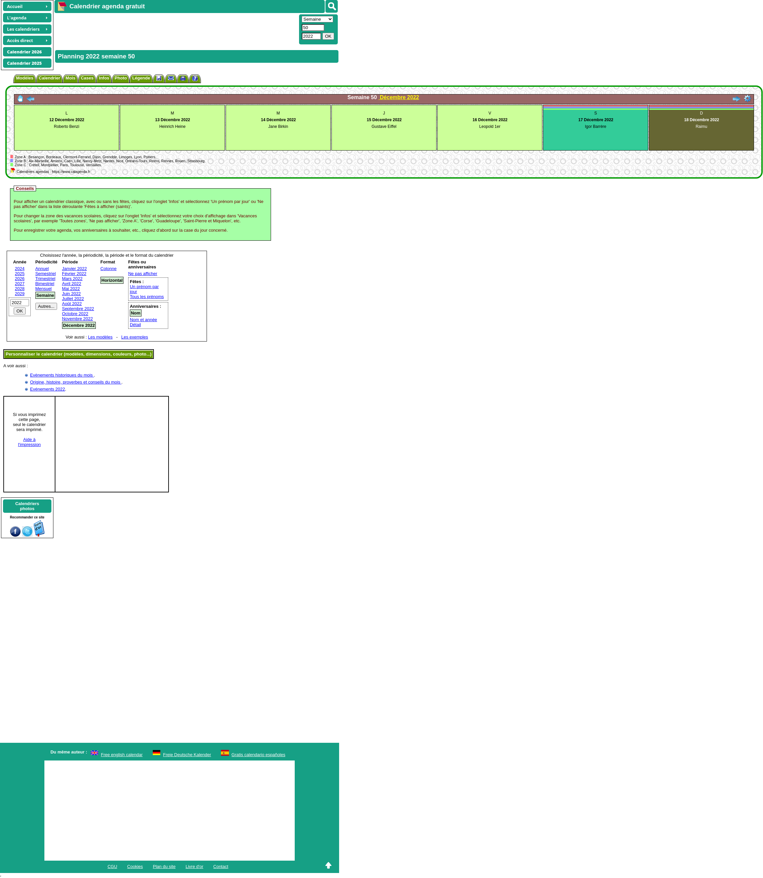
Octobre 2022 (75, 313)
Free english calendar (122, 754)
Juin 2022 (71, 293)
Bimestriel (44, 283)
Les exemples (134, 337)
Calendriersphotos (27, 506)
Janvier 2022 (74, 268)
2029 (20, 293)
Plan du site (164, 866)
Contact (220, 866)
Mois (70, 77)
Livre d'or (194, 866)
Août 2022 (72, 303)
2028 (20, 288)
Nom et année (143, 319)
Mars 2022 (72, 278)
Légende (141, 77)
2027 (20, 283)
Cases (87, 77)
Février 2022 (74, 273)
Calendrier (49, 77)
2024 (20, 268)
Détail (135, 324)
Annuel (42, 268)
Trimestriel (45, 278)
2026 (20, 278)
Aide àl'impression (29, 442)
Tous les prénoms (147, 296)
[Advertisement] (175, 29)
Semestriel (45, 273)
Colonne (108, 268)
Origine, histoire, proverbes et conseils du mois (75, 382)
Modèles (24, 77)
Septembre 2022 (78, 308)
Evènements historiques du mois (62, 375)
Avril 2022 (71, 283)
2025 (20, 273)
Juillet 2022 (73, 298)
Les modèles (100, 337)
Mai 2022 (71, 288)
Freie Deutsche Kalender (187, 754)
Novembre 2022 (77, 318)
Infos (104, 77)
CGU (112, 866)
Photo (120, 77)
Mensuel (43, 288)
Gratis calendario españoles (258, 754)
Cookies (135, 866)
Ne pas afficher (142, 273)
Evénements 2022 (47, 389)
